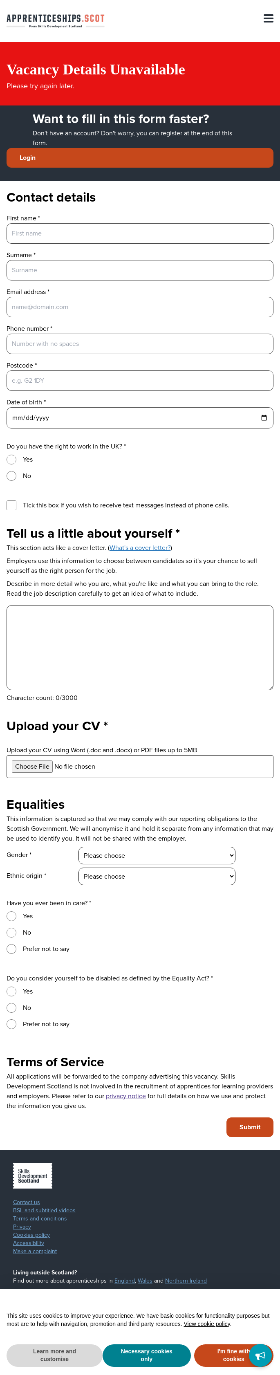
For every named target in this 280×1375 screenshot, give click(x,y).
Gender (19, 854)
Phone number (29, 328)
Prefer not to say (46, 948)
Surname (21, 255)
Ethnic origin (26, 875)
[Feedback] (260, 1355)
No (27, 475)
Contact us (26, 1202)
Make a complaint (35, 1251)
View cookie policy (207, 1324)
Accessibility (28, 1243)
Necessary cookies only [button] (146, 1355)
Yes (28, 459)
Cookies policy (31, 1235)
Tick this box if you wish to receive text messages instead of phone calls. (126, 505)
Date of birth (26, 402)
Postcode (22, 365)
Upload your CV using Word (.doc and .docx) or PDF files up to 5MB (102, 750)
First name (23, 218)
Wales (145, 1280)
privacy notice (126, 1096)
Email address (28, 291)
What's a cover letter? (140, 547)
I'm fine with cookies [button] (233, 1355)
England (124, 1280)
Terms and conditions (40, 1219)
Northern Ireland (186, 1280)
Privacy (22, 1227)
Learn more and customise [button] (54, 1355)
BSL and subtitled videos (44, 1211)
